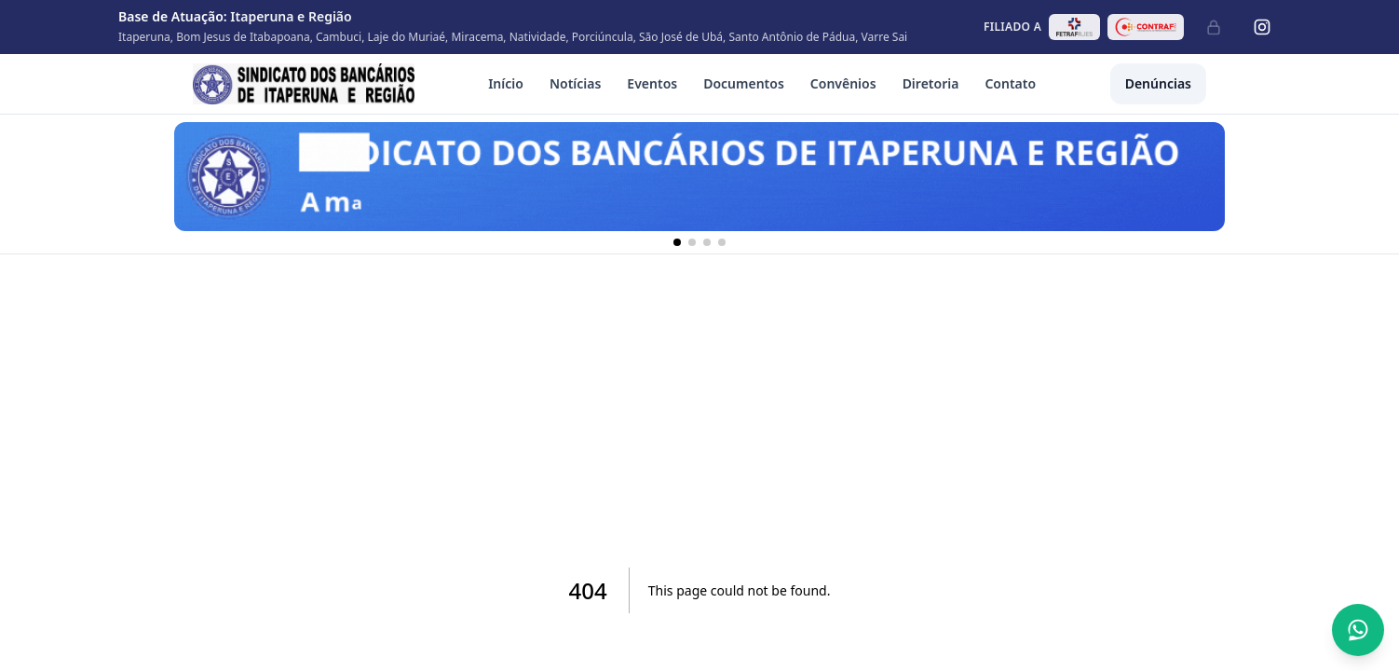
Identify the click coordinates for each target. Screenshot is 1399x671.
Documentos (743, 83)
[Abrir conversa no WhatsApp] (1358, 630)
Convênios (843, 83)
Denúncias (1158, 83)
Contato (1010, 83)
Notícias (575, 83)
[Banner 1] (677, 242)
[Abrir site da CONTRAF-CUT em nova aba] (1145, 27)
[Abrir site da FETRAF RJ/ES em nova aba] (1074, 27)
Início (505, 83)
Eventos (652, 83)
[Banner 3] (707, 242)
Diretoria (931, 83)
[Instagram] (1262, 27)
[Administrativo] (1213, 27)
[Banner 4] (722, 242)
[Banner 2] (692, 242)
